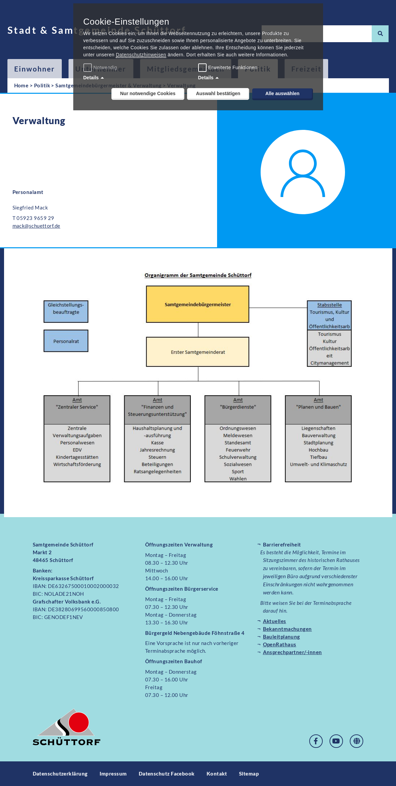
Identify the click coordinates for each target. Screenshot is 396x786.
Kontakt (217, 773)
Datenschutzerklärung (60, 773)
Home (21, 85)
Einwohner (34, 68)
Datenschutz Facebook (167, 773)
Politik (42, 85)
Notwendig (101, 67)
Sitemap (249, 773)
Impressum (113, 773)
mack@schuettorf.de (36, 226)
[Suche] (380, 33)
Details (91, 77)
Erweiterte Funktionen (233, 67)
